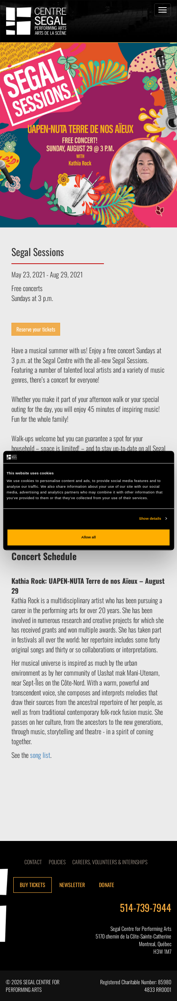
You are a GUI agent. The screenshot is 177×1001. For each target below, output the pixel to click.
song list (40, 755)
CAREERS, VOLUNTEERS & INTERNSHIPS (109, 862)
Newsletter (72, 885)
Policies (57, 862)
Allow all (88, 537)
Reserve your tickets (35, 329)
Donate (106, 885)
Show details (150, 519)
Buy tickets (32, 885)
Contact (33, 862)
